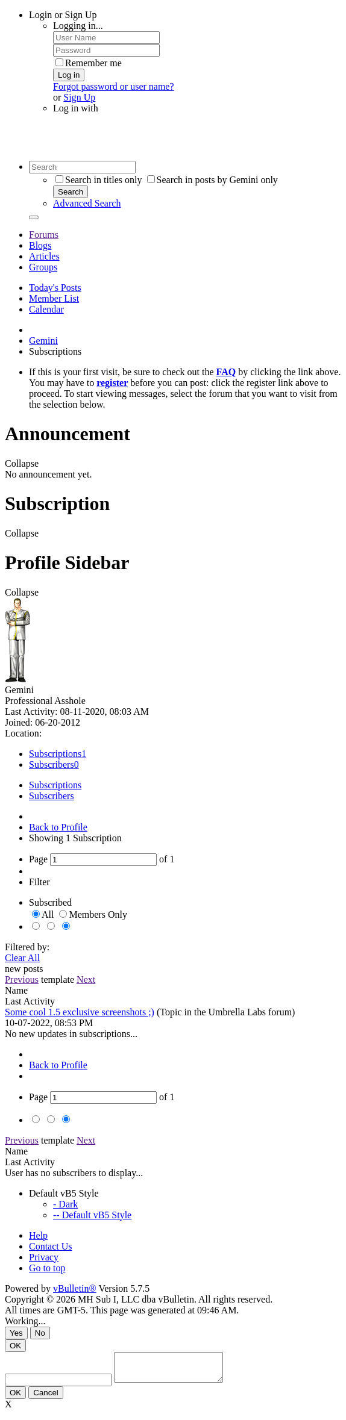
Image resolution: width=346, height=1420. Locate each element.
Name (16, 990)
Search (70, 191)
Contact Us (50, 1246)
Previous (22, 979)
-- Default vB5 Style (92, 1215)
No (40, 1332)
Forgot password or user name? (113, 86)
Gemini (43, 340)
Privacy (43, 1257)
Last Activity (30, 1001)
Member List (54, 298)
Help (38, 1235)
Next (86, 979)
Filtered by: (27, 947)
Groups (43, 267)
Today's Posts (55, 287)
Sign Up (79, 97)
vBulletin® (74, 1288)
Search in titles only (98, 180)
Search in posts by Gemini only (212, 180)
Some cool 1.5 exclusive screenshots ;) (79, 1012)
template (57, 979)
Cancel (45, 1398)
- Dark (65, 1204)
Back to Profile (58, 827)
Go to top (47, 1268)
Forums (43, 234)
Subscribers (51, 764)
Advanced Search (87, 203)
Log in (69, 74)
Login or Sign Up (62, 15)
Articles (44, 256)
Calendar (46, 309)
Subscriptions (55, 754)
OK (15, 1345)
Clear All (22, 958)
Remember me (88, 63)
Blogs (40, 245)
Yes (16, 1332)
